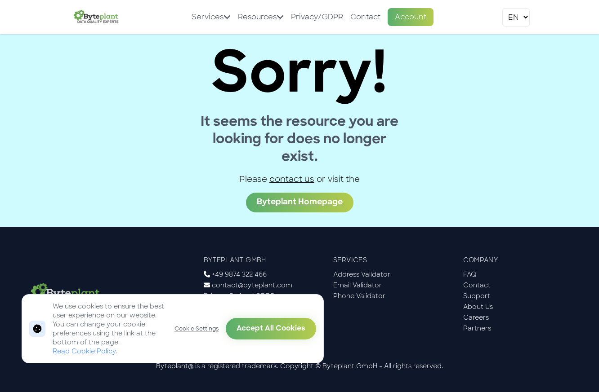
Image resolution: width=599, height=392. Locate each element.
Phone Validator (359, 296)
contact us (291, 179)
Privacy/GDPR (317, 17)
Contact (365, 17)
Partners (477, 328)
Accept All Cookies (271, 328)
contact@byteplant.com (252, 285)
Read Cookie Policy (84, 351)
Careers (476, 317)
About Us (478, 307)
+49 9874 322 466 (239, 274)
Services (211, 17)
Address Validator (361, 274)
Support (476, 296)
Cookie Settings (196, 328)
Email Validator (357, 285)
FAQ (470, 274)
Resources (261, 17)
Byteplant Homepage (300, 202)
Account (410, 17)
